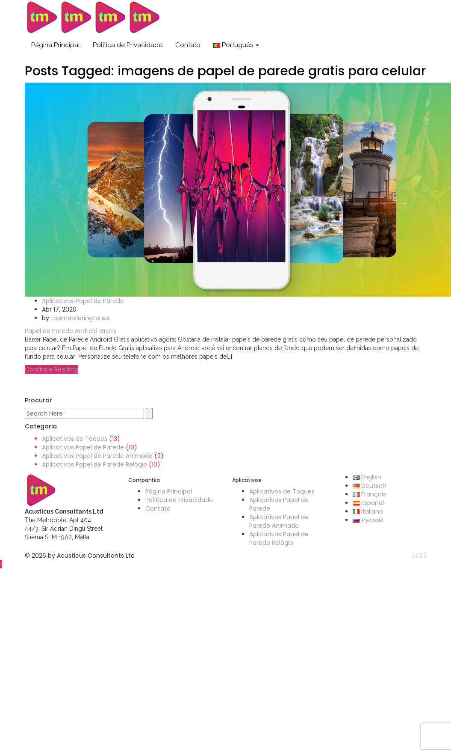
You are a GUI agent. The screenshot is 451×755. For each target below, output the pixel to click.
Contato (187, 45)
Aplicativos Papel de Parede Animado (97, 456)
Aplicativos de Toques (74, 438)
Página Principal (55, 45)
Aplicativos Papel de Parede (83, 301)
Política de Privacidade (127, 45)
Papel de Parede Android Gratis (71, 331)
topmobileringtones (80, 318)
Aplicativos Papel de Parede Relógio (94, 464)
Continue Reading (51, 369)
